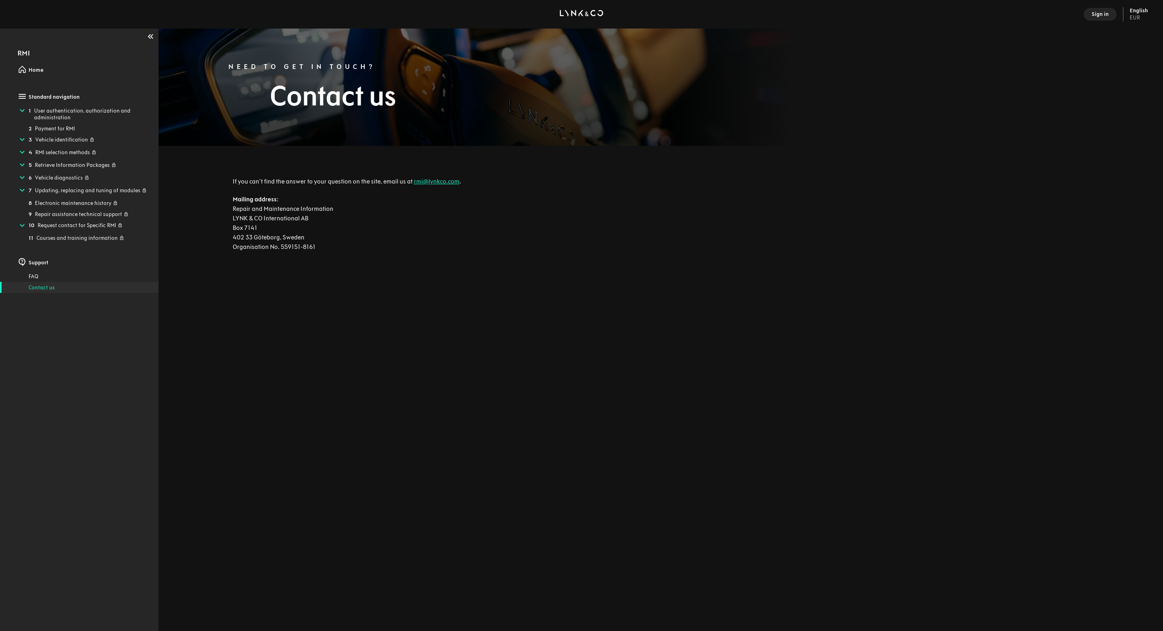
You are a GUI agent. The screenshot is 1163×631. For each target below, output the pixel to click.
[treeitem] (79, 114)
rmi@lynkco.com (436, 181)
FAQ (33, 276)
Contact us (42, 287)
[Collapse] (150, 36)
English (1139, 14)
